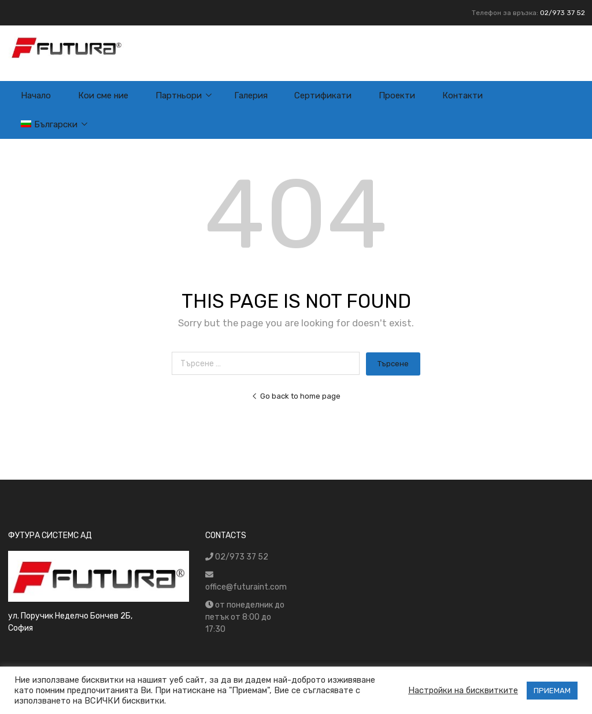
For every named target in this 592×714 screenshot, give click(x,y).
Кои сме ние (103, 95)
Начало (36, 95)
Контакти (462, 95)
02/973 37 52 (562, 13)
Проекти (397, 95)
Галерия (251, 95)
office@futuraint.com (246, 587)
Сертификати (323, 95)
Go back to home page (296, 396)
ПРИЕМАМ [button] (552, 690)
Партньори (179, 95)
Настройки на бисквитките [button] (463, 690)
